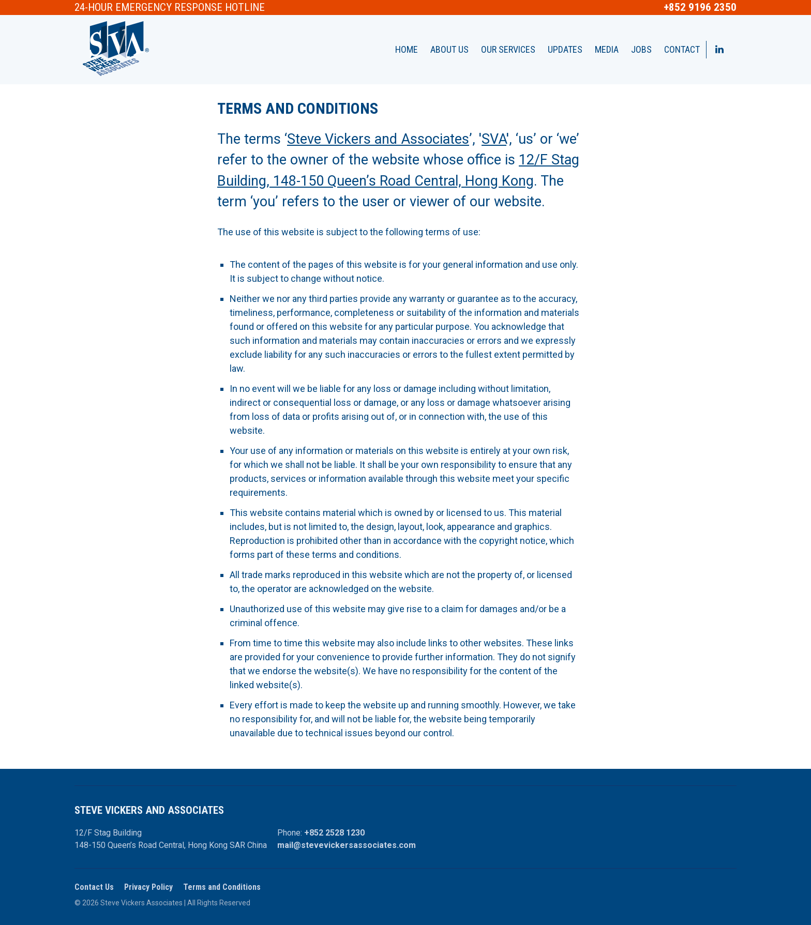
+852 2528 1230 (334, 833)
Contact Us (94, 887)
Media (607, 49)
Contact (682, 49)
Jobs (641, 49)
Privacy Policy (148, 887)
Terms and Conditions (222, 887)
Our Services (508, 49)
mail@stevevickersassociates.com (346, 845)
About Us (449, 49)
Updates (565, 49)
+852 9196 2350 (700, 7)
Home (406, 49)
